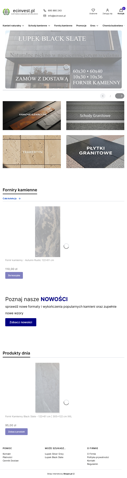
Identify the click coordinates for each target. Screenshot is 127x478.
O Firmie (91, 453)
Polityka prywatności (98, 457)
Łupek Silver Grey (54, 453)
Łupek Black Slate (54, 457)
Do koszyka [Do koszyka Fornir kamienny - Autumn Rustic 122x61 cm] (14, 275)
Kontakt (7, 453)
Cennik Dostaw (11, 460)
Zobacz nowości (20, 322)
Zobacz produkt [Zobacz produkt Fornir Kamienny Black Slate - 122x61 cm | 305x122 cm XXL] (16, 431)
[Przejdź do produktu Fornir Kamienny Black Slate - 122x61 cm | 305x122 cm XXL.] (47, 388)
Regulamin (92, 464)
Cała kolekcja (12, 198)
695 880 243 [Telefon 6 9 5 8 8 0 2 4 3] (55, 10)
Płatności (7, 457)
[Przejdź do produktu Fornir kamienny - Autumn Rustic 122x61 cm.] (47, 231)
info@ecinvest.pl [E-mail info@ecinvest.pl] (57, 15)
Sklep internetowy (59, 474)
